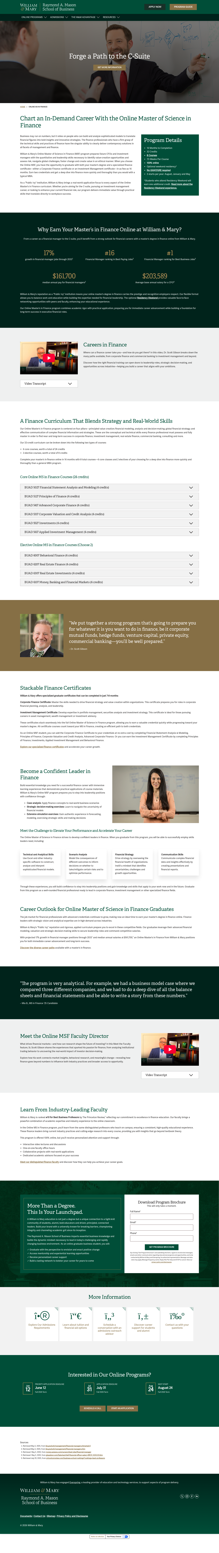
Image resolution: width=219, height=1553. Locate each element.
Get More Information (109, 67)
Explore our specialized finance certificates (42, 759)
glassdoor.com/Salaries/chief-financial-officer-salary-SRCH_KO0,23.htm (74, 1468)
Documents (26, 1529)
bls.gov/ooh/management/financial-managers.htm (65, 1462)
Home (22, 107)
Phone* (133, 1247)
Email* (133, 1236)
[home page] (48, 7)
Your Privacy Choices (114, 1550)
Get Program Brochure (161, 1260)
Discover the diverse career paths (37, 960)
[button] (49, 384)
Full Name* (135, 1225)
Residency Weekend (147, 298)
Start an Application (122, 1422)
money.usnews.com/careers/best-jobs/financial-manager (68, 1465)
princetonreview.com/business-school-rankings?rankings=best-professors (75, 1472)
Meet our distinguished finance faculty (39, 1175)
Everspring (75, 1495)
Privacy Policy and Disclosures (72, 1529)
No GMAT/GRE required (159, 170)
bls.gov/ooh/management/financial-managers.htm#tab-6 (68, 1459)
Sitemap (51, 1529)
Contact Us (39, 1529)
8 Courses (152, 155)
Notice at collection (97, 1550)
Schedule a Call (92, 1422)
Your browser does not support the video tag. (49, 358)
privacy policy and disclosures (162, 1276)
